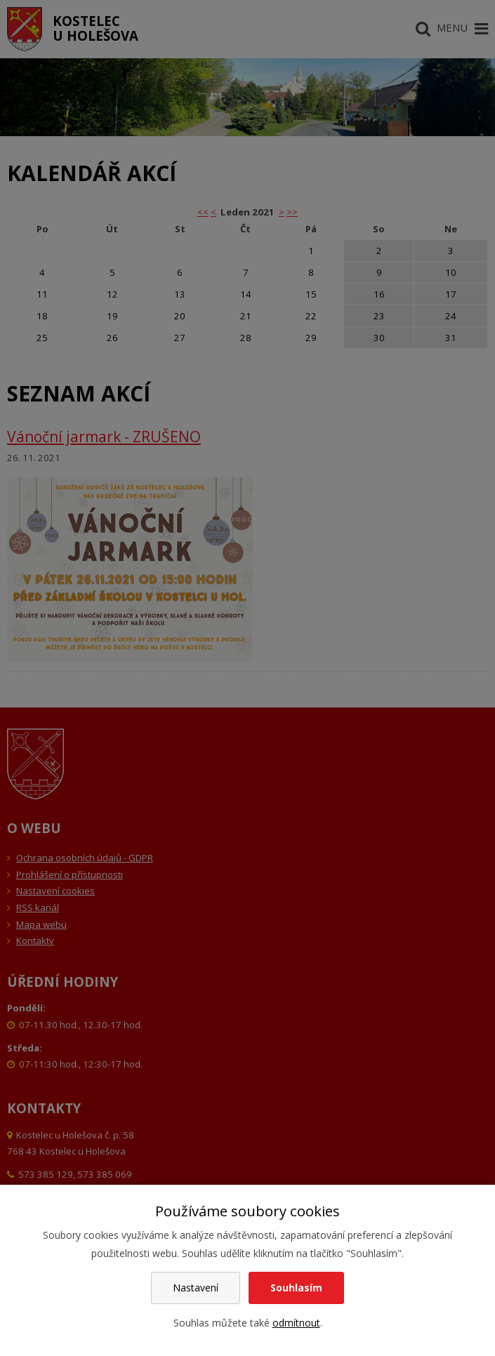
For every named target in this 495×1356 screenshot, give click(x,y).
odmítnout (296, 1322)
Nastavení (195, 1287)
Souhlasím (296, 1287)
